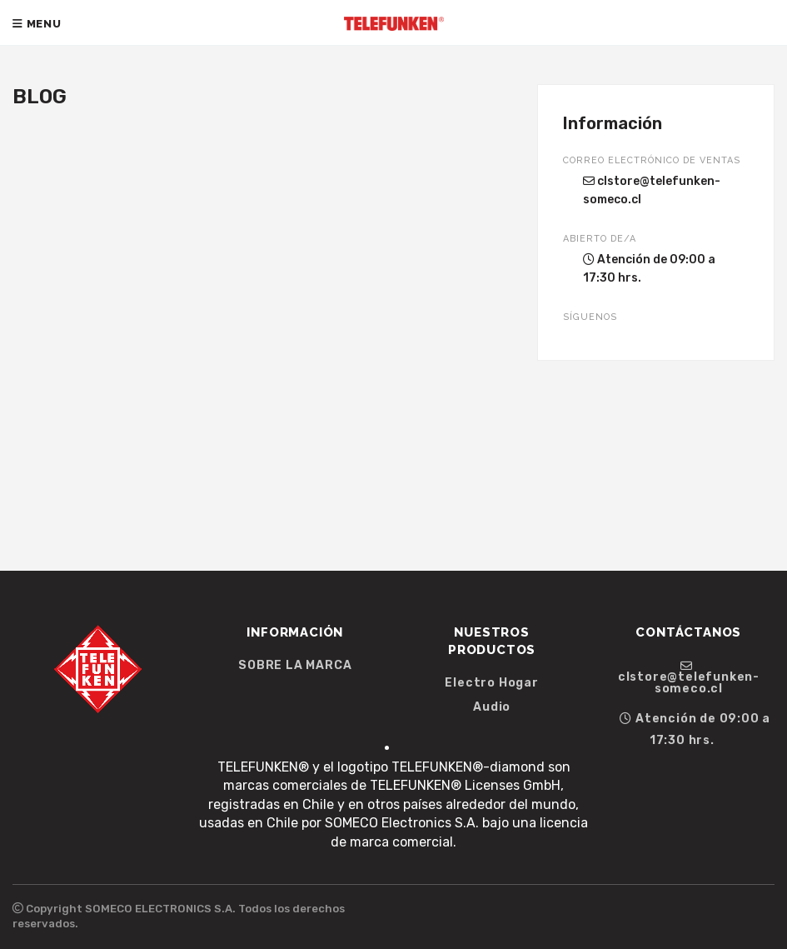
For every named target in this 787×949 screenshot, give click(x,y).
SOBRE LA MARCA (294, 666)
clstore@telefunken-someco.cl (651, 190)
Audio (492, 707)
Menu (37, 23)
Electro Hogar (491, 683)
